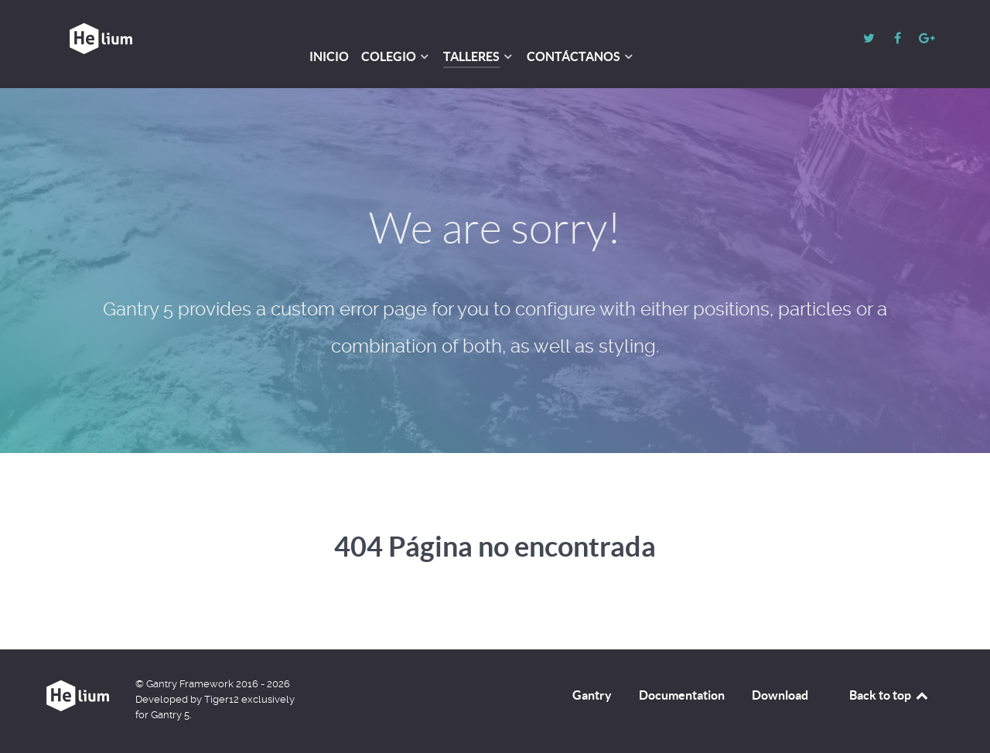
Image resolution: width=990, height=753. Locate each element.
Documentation (682, 695)
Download (780, 695)
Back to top (889, 695)
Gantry (592, 695)
